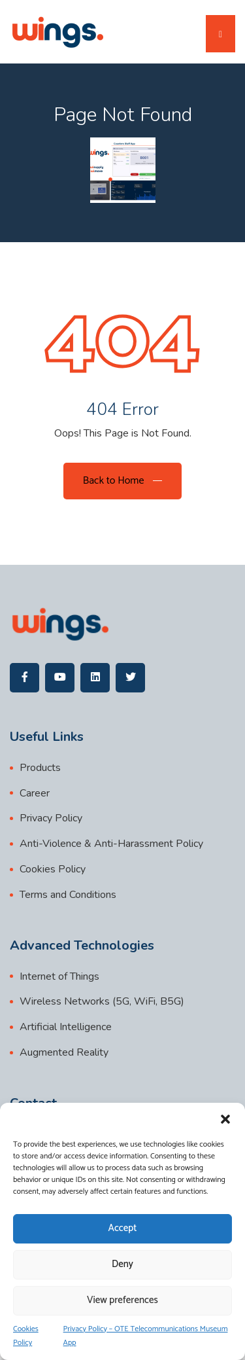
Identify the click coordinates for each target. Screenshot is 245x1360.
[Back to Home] (122, 481)
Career (35, 793)
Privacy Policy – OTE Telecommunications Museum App (145, 1336)
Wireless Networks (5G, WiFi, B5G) (102, 1001)
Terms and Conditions (68, 894)
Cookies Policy (26, 1336)
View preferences (122, 1300)
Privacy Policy (51, 818)
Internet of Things (59, 976)
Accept (122, 1228)
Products (40, 768)
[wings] (57, 32)
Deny (122, 1264)
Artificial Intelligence (66, 1027)
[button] (225, 1119)
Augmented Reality (64, 1052)
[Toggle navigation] (220, 33)
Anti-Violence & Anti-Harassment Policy (111, 843)
